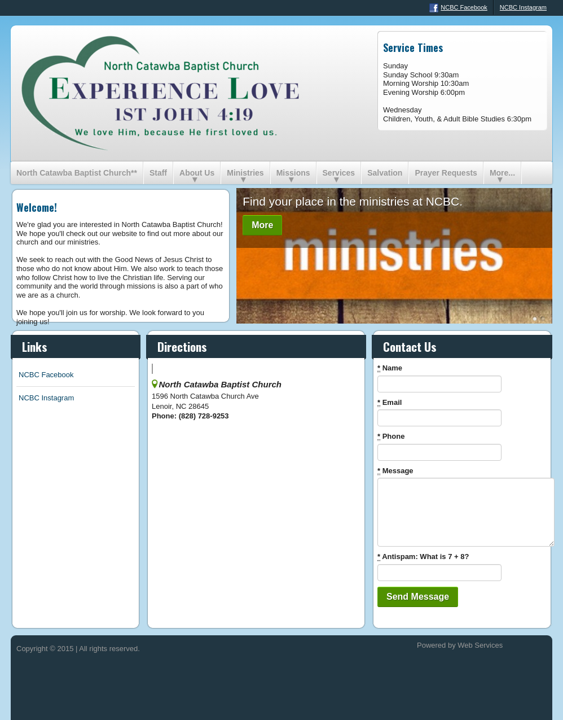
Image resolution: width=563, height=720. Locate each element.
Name (389, 368)
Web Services (480, 645)
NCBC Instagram (523, 7)
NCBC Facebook (458, 7)
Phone (390, 436)
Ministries (245, 172)
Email (389, 402)
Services (339, 172)
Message (395, 470)
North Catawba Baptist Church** (76, 172)
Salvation (384, 172)
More (262, 225)
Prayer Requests (446, 172)
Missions (293, 172)
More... (502, 172)
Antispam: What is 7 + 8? (423, 556)
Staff (158, 172)
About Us (196, 172)
